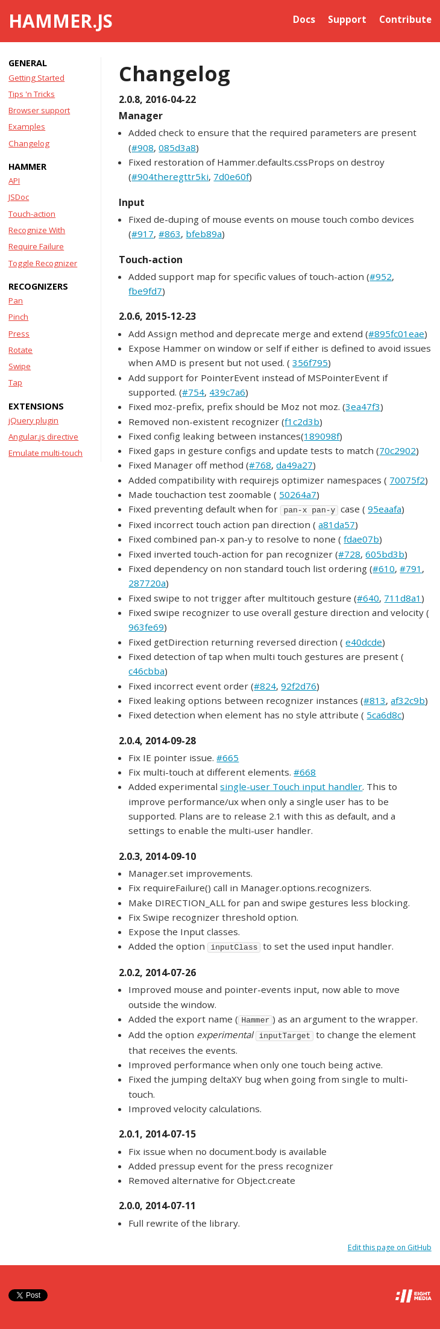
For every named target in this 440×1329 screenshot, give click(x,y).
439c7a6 (227, 392)
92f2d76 (298, 686)
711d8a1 (402, 598)
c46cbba (146, 671)
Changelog (28, 143)
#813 (374, 700)
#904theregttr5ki (170, 176)
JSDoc (18, 196)
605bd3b (384, 554)
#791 (411, 568)
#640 (368, 598)
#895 (379, 334)
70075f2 (407, 480)
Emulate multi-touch (45, 452)
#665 (227, 758)
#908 (142, 148)
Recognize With (36, 230)
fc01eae (407, 334)
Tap (15, 382)
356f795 (310, 362)
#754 (193, 392)
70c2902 (397, 450)
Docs (304, 19)
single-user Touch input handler (291, 786)
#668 (305, 772)
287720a (147, 583)
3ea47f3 (362, 406)
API (14, 180)
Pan (15, 300)
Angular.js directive (43, 436)
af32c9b (408, 700)
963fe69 (146, 627)
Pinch (18, 316)
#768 (260, 465)
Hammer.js (60, 20)
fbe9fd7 (145, 291)
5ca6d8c (383, 715)
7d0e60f (231, 176)
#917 (142, 234)
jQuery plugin (33, 420)
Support (347, 19)
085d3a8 (177, 148)
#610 (383, 568)
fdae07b (361, 539)
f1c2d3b (301, 422)
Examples (26, 126)
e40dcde (363, 642)
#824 (265, 686)
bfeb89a (204, 234)
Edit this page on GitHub (390, 1247)
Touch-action (31, 213)
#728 (349, 554)
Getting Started (36, 77)
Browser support (39, 110)
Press (19, 333)
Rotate (20, 349)
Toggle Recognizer (42, 263)
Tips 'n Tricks (31, 94)
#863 (170, 234)
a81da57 (336, 524)
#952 (380, 276)
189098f (321, 436)
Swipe (19, 366)
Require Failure (36, 246)
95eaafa (384, 509)
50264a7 (297, 494)
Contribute (405, 19)
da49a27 (294, 465)
